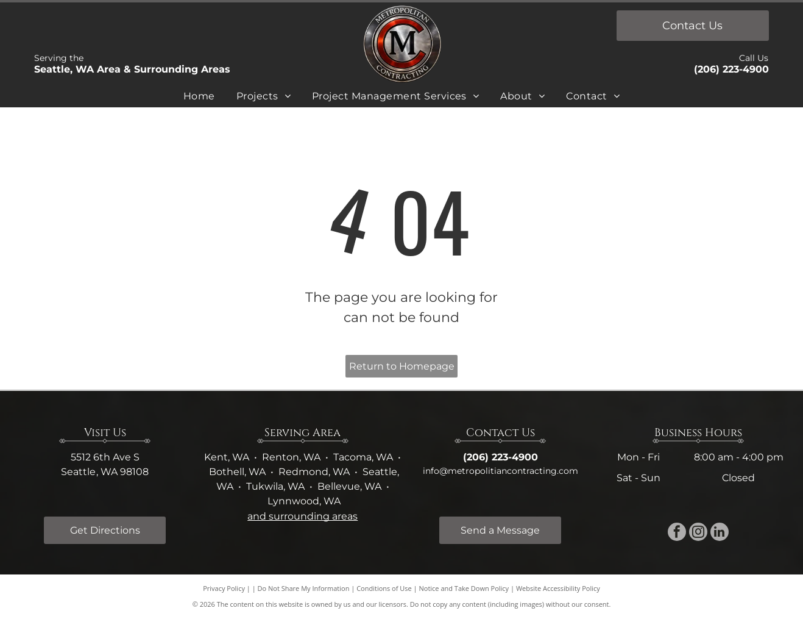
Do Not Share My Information (304, 588)
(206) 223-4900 (731, 69)
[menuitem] (199, 98)
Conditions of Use (384, 588)
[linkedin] (719, 533)
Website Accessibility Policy (558, 588)
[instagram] (698, 533)
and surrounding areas (302, 516)
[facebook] (677, 533)
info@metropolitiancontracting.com (500, 470)
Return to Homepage (402, 366)
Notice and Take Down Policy (464, 588)
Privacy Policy (224, 588)
